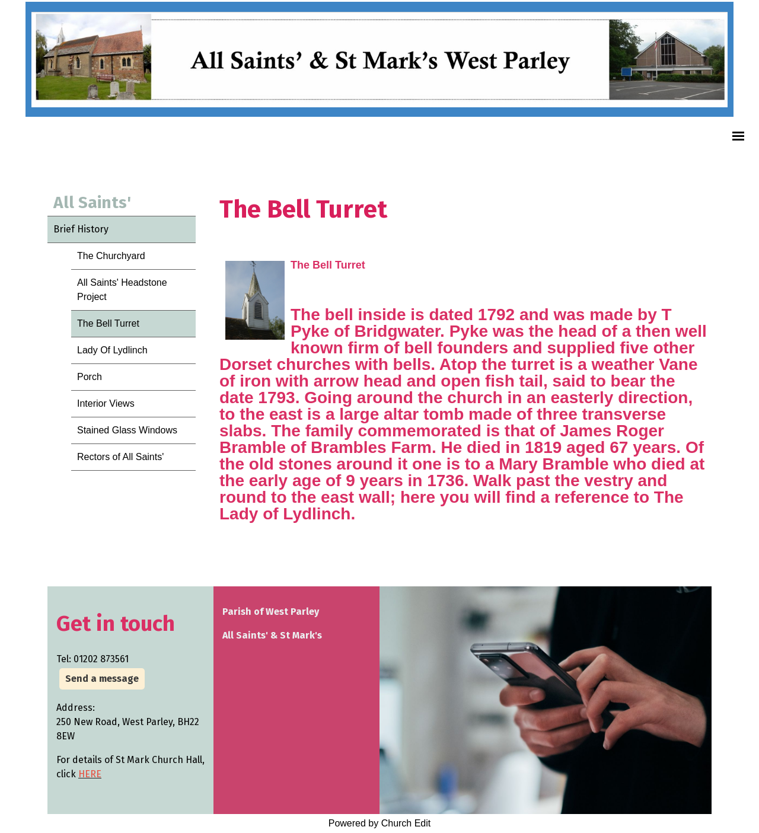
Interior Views (106, 403)
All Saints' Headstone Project (122, 289)
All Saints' (92, 202)
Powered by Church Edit (380, 823)
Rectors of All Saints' (120, 457)
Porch (89, 377)
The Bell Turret (108, 323)
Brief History (81, 229)
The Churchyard (111, 256)
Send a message (102, 678)
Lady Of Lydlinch (112, 350)
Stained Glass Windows (127, 430)
